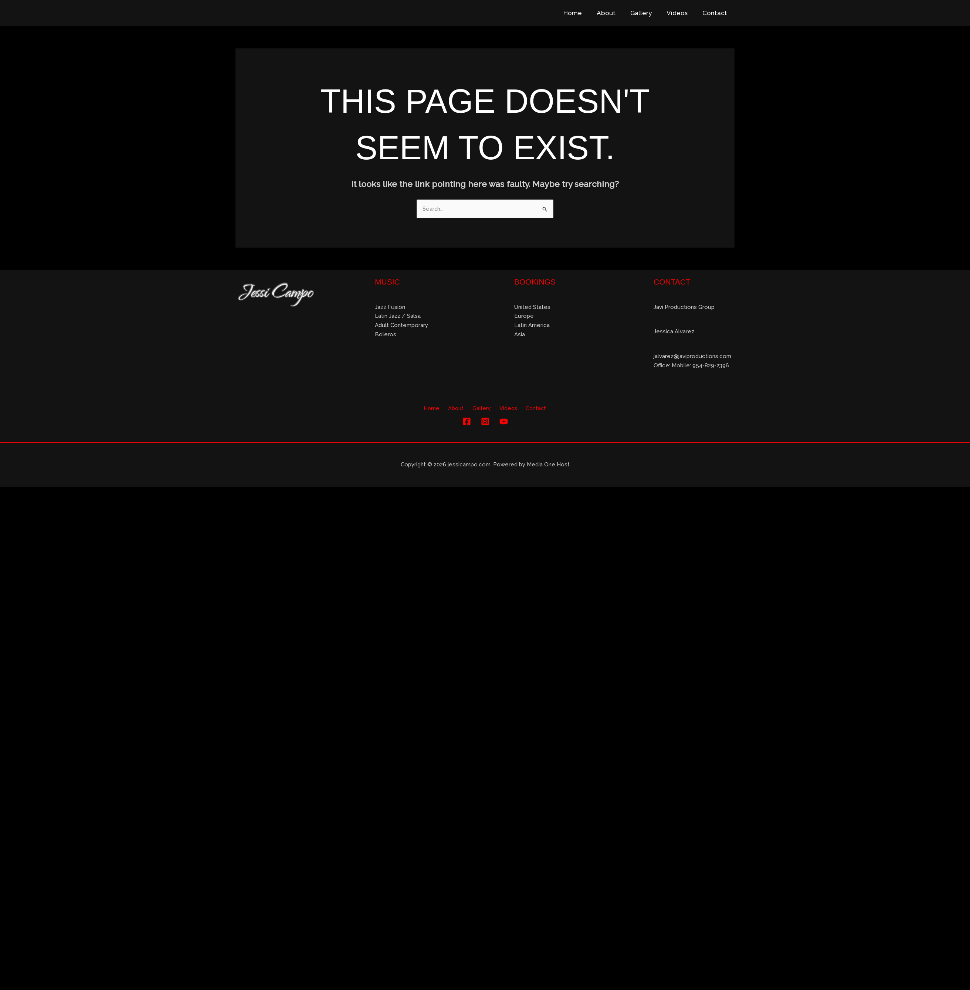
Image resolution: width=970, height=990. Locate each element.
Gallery (646, 13)
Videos (680, 13)
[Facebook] (466, 422)
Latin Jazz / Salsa (398, 316)
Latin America (532, 325)
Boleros (385, 334)
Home (582, 13)
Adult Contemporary (401, 325)
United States (532, 307)
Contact (715, 13)
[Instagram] (485, 422)
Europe (524, 316)
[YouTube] (503, 422)
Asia (519, 334)
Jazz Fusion (390, 307)
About (613, 13)
